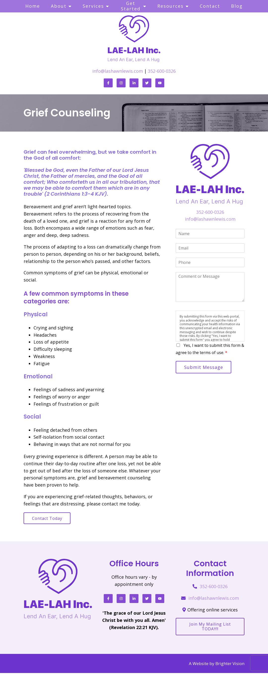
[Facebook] (108, 82)
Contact (210, 6)
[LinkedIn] (134, 82)
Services (93, 6)
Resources (170, 6)
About (59, 6)
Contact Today (48, 518)
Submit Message (204, 367)
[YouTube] (159, 82)
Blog (237, 6)
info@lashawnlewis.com (117, 71)
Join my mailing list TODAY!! (210, 627)
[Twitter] (146, 82)
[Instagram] (121, 82)
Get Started (130, 6)
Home (32, 6)
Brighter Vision (229, 664)
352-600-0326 (162, 71)
